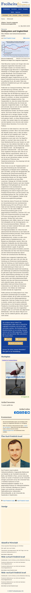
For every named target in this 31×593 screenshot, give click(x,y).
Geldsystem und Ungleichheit (15, 30)
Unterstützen (14, 9)
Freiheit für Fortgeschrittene (9, 360)
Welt (10, 15)
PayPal (8, 339)
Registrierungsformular (8, 430)
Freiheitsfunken (6, 9)
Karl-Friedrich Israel (9, 38)
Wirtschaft (15, 15)
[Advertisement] (15, 524)
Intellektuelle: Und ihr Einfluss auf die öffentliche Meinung (15, 560)
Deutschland (5, 15)
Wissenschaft (25, 15)
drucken (26, 38)
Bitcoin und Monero (15, 343)
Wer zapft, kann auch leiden (8, 548)
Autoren (20, 9)
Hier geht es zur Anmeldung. (11, 351)
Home (3, 19)
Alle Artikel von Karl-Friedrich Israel (9, 585)
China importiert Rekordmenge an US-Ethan (12, 545)
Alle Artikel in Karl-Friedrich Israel (9, 570)
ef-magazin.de (25, 397)
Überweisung (21, 339)
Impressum (17, 12)
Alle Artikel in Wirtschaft (6, 554)
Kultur (20, 15)
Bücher (12, 12)
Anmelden (25, 2)
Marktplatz (25, 9)
